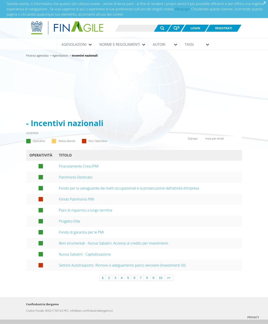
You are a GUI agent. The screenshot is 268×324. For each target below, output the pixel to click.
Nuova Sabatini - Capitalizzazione (85, 254)
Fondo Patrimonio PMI (76, 199)
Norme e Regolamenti (121, 44)
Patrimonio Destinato (75, 177)
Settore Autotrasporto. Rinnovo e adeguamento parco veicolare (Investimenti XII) (122, 265)
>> (168, 278)
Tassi (196, 44)
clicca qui (182, 9)
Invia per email (212, 139)
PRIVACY (253, 317)
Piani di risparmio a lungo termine (85, 210)
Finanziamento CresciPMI (79, 166)
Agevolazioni (75, 44)
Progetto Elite (69, 221)
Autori (164, 44)
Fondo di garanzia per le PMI (81, 232)
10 (161, 278)
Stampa (189, 139)
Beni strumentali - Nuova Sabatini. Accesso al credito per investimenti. (114, 243)
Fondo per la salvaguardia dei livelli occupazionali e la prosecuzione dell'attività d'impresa (129, 188)
